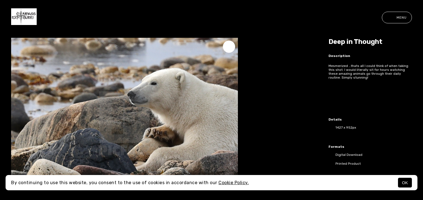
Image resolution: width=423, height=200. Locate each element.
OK (405, 182)
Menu (397, 17)
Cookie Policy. (233, 182)
